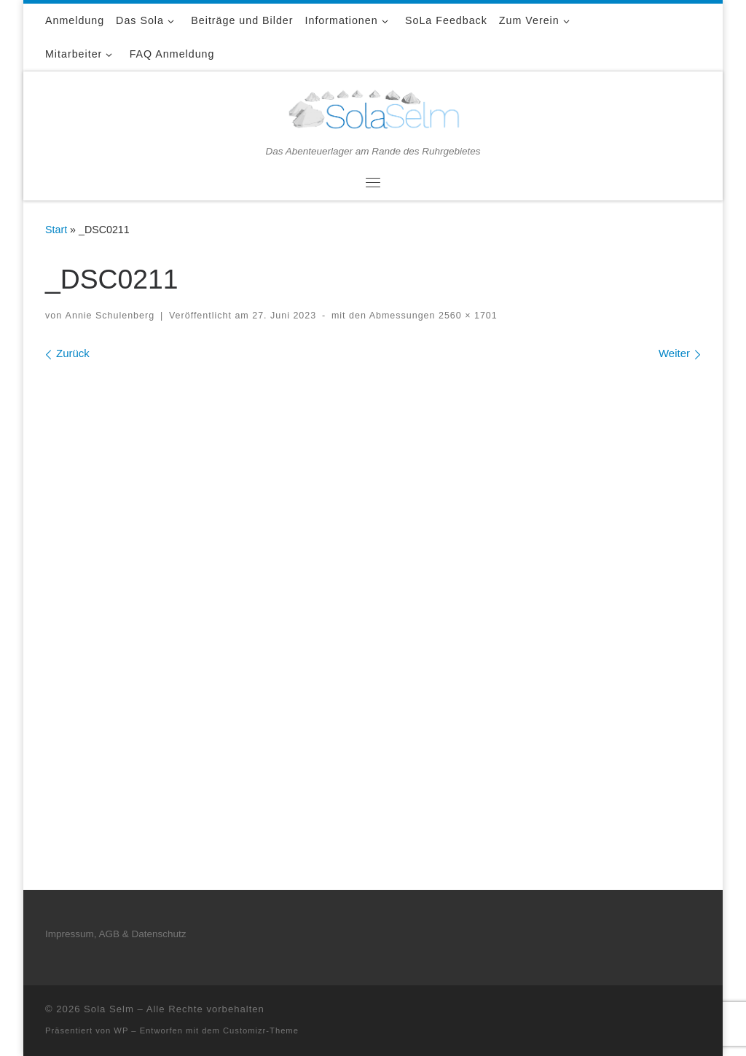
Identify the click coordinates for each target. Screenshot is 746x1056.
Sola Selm (109, 1009)
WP (121, 1030)
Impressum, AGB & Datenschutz (115, 933)
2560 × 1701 (466, 315)
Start (56, 229)
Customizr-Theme (261, 1030)
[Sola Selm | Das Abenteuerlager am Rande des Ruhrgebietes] (373, 108)
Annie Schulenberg (110, 315)
